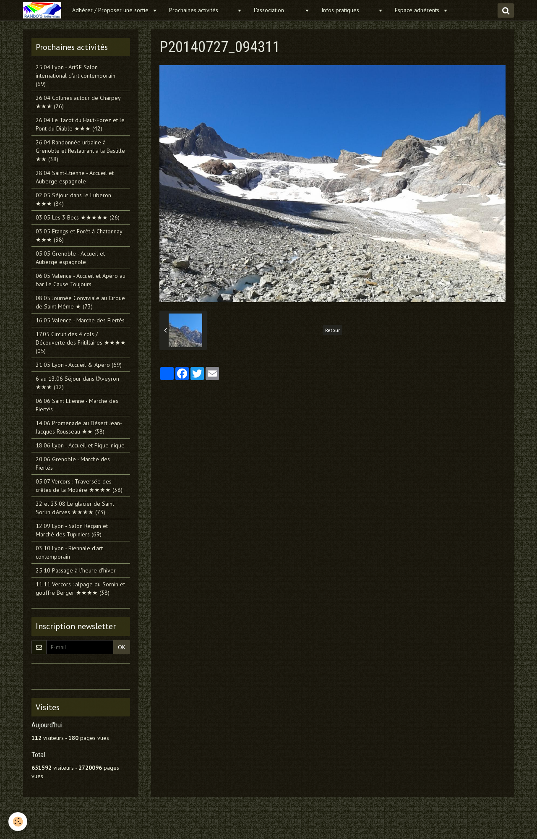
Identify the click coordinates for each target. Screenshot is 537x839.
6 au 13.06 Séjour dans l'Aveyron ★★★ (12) (77, 383)
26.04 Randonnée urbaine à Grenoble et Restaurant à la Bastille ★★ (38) (80, 151)
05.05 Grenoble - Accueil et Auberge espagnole (70, 258)
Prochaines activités (202, 10)
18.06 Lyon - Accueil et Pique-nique (80, 445)
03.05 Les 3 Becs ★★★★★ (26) (78, 217)
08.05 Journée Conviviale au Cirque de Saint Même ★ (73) (80, 302)
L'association (278, 10)
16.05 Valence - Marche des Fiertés (80, 320)
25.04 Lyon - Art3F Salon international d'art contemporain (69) (75, 75)
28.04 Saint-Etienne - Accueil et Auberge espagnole (75, 177)
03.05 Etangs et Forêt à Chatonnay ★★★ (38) (79, 235)
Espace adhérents (418, 10)
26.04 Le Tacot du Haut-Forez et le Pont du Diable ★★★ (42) (80, 124)
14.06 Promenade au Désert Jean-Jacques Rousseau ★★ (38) (79, 427)
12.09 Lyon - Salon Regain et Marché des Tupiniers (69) (72, 530)
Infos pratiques (348, 10)
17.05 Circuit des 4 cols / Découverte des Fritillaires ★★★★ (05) (81, 342)
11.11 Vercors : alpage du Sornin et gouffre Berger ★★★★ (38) (80, 588)
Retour (332, 330)
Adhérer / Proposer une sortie (111, 10)
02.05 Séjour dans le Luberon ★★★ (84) (73, 199)
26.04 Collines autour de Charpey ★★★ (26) (78, 102)
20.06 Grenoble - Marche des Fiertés (73, 463)
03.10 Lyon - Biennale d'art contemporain (69, 552)
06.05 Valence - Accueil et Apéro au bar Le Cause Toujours (80, 280)
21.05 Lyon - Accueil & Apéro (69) (79, 365)
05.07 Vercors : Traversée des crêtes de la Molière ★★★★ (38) (79, 486)
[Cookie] (17, 821)
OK (121, 647)
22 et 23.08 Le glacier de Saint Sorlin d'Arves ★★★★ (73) (75, 508)
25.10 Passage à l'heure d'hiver (76, 570)
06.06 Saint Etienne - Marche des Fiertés (77, 405)
